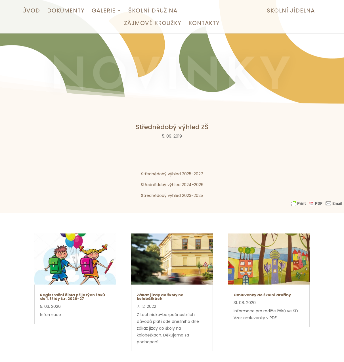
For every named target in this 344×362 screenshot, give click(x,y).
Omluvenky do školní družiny (262, 295)
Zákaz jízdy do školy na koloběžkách (160, 296)
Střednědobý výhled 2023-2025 (172, 195)
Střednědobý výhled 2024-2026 (172, 185)
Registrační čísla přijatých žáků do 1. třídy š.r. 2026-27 (72, 296)
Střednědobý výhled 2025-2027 (172, 174)
